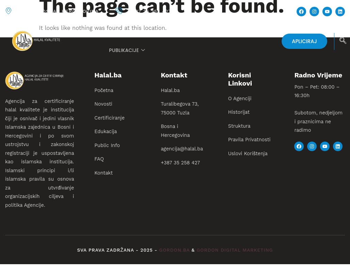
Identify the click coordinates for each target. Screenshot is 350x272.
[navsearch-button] (343, 41)
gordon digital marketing (235, 250)
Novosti (153, 32)
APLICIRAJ (304, 41)
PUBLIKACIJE (127, 50)
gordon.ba (175, 250)
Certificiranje (196, 32)
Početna (120, 32)
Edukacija (247, 32)
